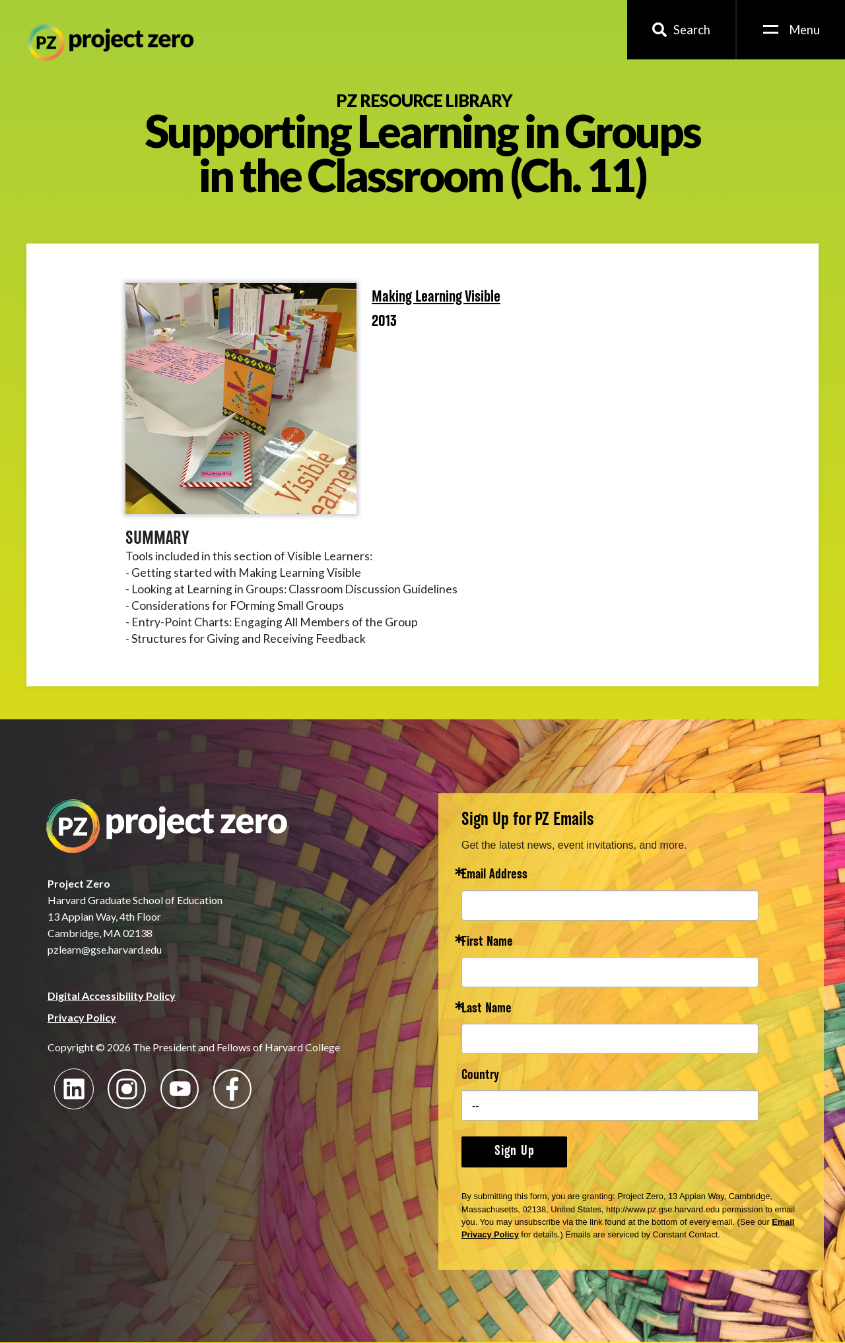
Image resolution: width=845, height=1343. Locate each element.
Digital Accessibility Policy (112, 995)
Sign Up (514, 1152)
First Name (487, 942)
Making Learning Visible (436, 297)
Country (480, 1076)
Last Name (486, 1009)
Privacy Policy (82, 1017)
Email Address (494, 875)
